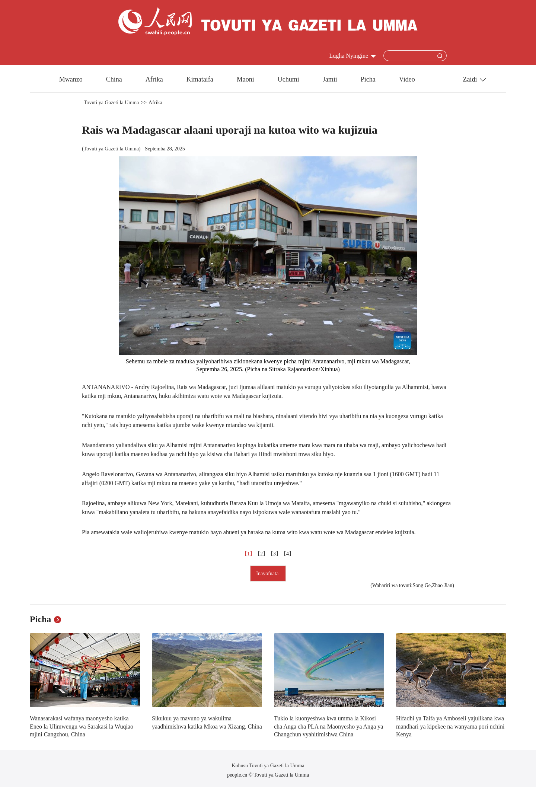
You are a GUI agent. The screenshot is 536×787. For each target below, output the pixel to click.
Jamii (330, 79)
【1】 (248, 554)
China (114, 79)
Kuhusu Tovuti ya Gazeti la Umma (268, 765)
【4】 (287, 554)
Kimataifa (199, 79)
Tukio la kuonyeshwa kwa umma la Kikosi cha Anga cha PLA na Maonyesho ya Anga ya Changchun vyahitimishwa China (328, 726)
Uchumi (288, 79)
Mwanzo (71, 79)
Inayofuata (268, 573)
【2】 (261, 554)
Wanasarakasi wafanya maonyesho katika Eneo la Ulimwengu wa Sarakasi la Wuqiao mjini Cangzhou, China (81, 726)
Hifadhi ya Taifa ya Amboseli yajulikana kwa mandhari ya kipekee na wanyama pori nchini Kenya (450, 726)
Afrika (154, 79)
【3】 (274, 554)
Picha (368, 79)
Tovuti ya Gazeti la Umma (111, 102)
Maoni (245, 79)
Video (407, 79)
